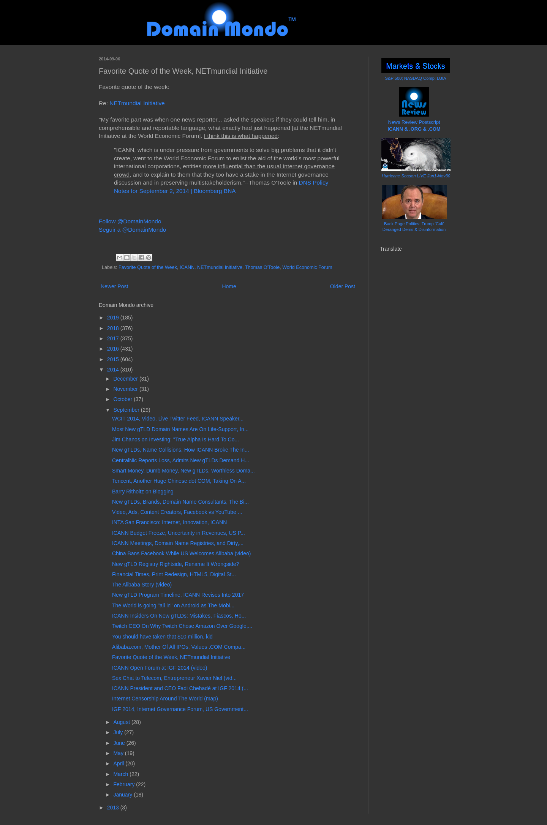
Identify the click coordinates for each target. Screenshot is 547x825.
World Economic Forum (307, 267)
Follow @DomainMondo (130, 221)
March (121, 774)
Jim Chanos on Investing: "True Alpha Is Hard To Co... (175, 439)
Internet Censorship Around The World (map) (165, 698)
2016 (113, 349)
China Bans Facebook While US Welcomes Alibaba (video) (181, 553)
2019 (113, 318)
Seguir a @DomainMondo (132, 229)
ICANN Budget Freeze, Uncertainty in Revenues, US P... (178, 533)
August (122, 722)
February (124, 784)
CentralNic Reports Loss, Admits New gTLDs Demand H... (180, 460)
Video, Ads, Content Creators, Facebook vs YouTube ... (177, 512)
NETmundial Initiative (136, 103)
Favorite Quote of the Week (148, 267)
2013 (113, 807)
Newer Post (114, 286)
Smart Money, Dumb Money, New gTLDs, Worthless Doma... (183, 471)
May (119, 753)
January (123, 795)
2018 (113, 328)
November (126, 389)
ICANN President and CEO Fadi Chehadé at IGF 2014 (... (180, 688)
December (126, 379)
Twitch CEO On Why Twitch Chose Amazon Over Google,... (182, 626)
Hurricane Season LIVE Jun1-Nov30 (416, 176)
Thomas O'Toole (262, 267)
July (118, 732)
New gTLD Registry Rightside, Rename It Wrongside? (175, 564)
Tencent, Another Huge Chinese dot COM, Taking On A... (179, 481)
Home (229, 286)
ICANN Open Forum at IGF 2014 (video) (159, 668)
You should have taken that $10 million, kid (162, 637)
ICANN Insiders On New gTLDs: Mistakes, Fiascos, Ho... (179, 616)
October (123, 399)
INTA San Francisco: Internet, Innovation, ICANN (169, 522)
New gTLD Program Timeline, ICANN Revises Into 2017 (178, 595)
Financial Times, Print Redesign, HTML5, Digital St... (174, 574)
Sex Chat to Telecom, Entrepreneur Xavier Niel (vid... (174, 678)
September (127, 410)
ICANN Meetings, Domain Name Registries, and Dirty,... (177, 543)
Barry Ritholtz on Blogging (143, 491)
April (119, 763)
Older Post (342, 286)
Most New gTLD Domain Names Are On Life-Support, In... (180, 429)
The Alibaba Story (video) (142, 585)
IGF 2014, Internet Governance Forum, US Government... (180, 709)
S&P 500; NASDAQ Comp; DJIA (415, 78)
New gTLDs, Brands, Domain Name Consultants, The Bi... (180, 502)
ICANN (187, 267)
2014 (113, 370)
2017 (113, 338)
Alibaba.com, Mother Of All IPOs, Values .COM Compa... (178, 647)
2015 (113, 359)
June (119, 743)
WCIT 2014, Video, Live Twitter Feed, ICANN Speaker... (177, 419)
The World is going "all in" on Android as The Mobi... (173, 605)
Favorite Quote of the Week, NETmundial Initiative (171, 657)
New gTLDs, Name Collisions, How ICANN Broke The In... (180, 450)
